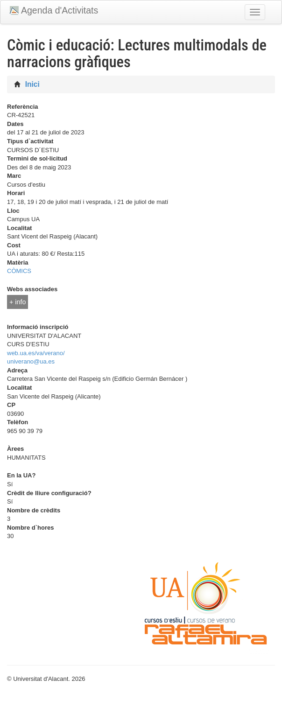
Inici (32, 84)
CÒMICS (19, 270)
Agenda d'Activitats (59, 10)
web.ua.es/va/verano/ (36, 353)
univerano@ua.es (31, 361)
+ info (17, 302)
